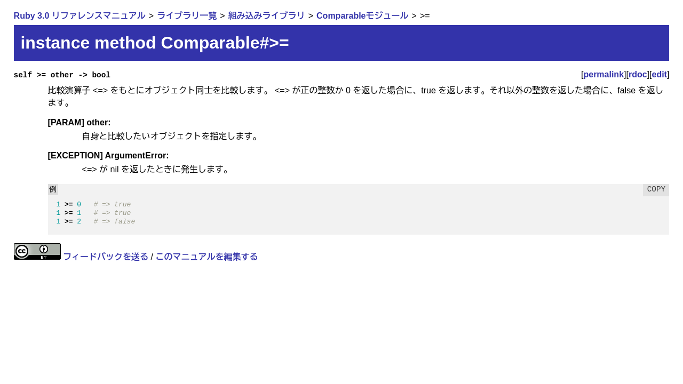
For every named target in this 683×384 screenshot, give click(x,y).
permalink (603, 74)
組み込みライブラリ (266, 15)
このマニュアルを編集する (206, 256)
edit (659, 74)
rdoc (638, 74)
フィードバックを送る (105, 256)
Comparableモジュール (362, 15)
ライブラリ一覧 (187, 15)
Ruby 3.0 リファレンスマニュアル (80, 15)
